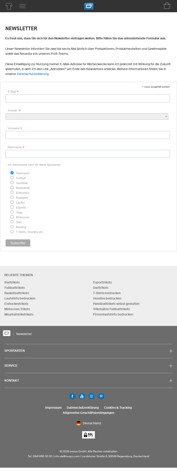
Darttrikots (100, 287)
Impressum (53, 407)
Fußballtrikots (14, 287)
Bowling (21, 227)
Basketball (22, 188)
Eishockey (22, 192)
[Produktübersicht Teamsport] (8, 6)
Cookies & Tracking (118, 407)
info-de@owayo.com (67, 456)
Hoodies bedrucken (107, 298)
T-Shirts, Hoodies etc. (30, 232)
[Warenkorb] (167, 5)
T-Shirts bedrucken (107, 293)
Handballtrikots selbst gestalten (116, 303)
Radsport (22, 197)
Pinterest (101, 396)
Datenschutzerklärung (33, 74)
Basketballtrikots (16, 293)
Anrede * (14, 111)
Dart (19, 222)
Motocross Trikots (17, 309)
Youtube (81, 396)
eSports (21, 207)
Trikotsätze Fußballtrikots (111, 309)
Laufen (20, 202)
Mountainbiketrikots (18, 314)
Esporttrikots (102, 282)
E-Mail (13, 92)
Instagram (91, 396)
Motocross (22, 217)
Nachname (16, 147)
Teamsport (23, 173)
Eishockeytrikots (16, 303)
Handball (21, 183)
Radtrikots (12, 282)
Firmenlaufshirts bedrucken (113, 314)
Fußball (21, 178)
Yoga (19, 212)
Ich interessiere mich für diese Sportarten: (34, 164)
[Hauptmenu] (22, 6)
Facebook (72, 396)
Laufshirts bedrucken (19, 298)
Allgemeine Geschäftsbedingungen (88, 412)
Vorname (15, 128)
